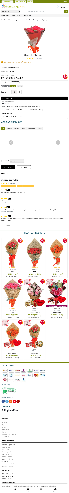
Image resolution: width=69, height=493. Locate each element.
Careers (4, 426)
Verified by (5, 384)
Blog (3, 424)
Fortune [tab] (9, 128)
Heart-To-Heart (12, 353)
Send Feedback (7, 473)
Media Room (5, 428)
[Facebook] (3, 400)
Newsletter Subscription (9, 433)
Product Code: (7, 71)
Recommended (7, 1)
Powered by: (6, 405)
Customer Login (6, 446)
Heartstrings (34, 353)
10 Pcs (13, 86)
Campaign (5, 460)
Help (65, 2)
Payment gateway (8, 365)
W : (11, 116)
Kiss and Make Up (34, 312)
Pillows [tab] (16, 128)
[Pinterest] (14, 400)
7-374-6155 (8, 477)
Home (3, 15)
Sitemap (4, 431)
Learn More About (8, 440)
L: (5, 116)
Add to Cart (8, 167)
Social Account (7, 396)
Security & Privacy (7, 455)
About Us (4, 421)
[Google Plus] (18, 400)
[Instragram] (10, 400)
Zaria (12, 312)
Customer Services (8, 481)
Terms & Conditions (7, 458)
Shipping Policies (6, 453)
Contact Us (5, 469)
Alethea (57, 271)
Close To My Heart (26, 15)
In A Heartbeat (57, 312)
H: (18, 116)
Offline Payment (6, 451)
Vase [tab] (39, 128)
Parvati (12, 271)
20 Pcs (20, 86)
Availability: (9, 67)
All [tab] (3, 128)
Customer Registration (8, 443)
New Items (30, 1)
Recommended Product (8, 463)
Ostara (34, 271)
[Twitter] (7, 400)
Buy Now (24, 167)
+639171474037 (9, 475)
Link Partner (5, 436)
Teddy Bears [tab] (31, 128)
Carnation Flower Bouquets (13, 15)
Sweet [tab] (23, 128)
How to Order (5, 448)
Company (5, 417)
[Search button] (66, 11)
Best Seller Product (20, 1)
